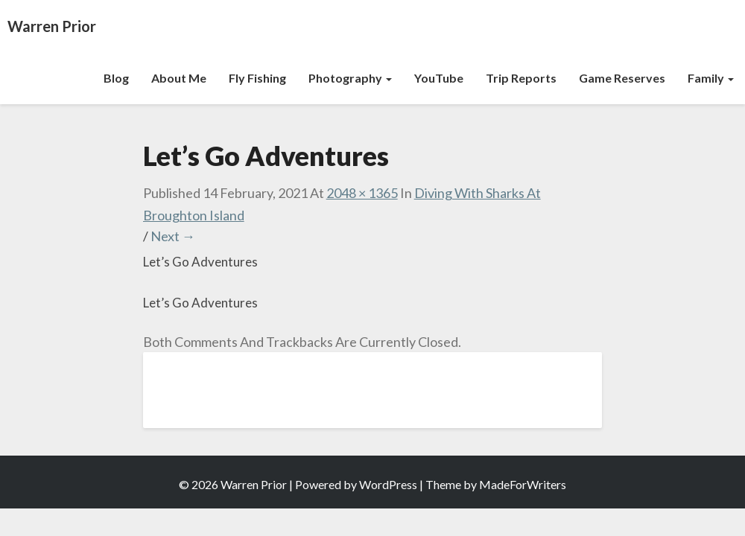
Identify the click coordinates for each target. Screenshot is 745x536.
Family (711, 78)
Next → (172, 236)
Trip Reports (521, 78)
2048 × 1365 (362, 193)
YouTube (438, 78)
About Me (178, 78)
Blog (116, 78)
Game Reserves (622, 78)
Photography (350, 78)
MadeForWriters (522, 484)
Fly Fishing (257, 78)
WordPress (388, 484)
